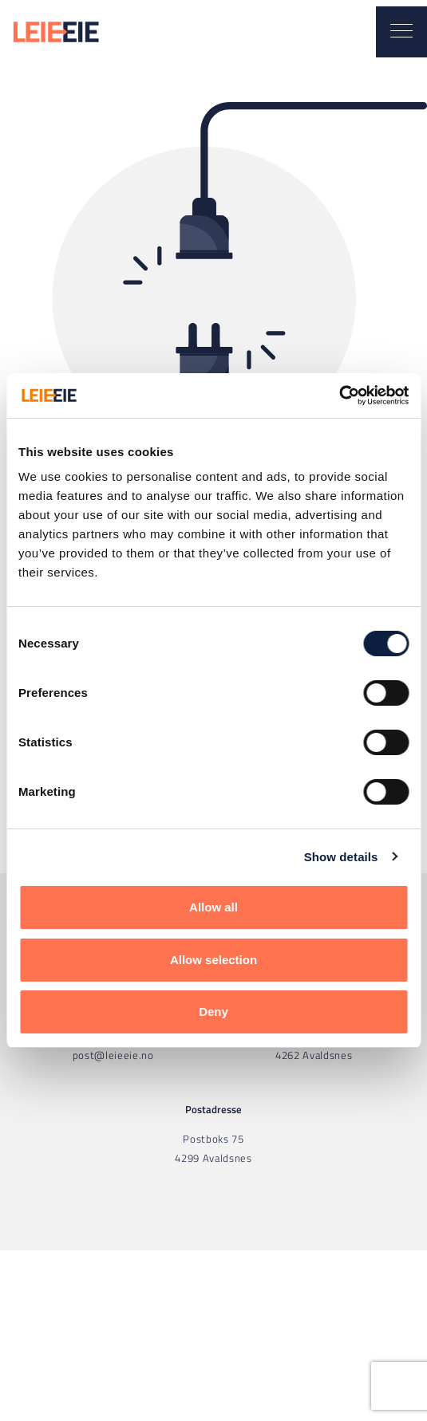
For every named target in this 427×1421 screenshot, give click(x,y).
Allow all (213, 907)
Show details (341, 857)
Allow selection (213, 959)
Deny (213, 1011)
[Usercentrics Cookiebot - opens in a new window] (339, 395)
